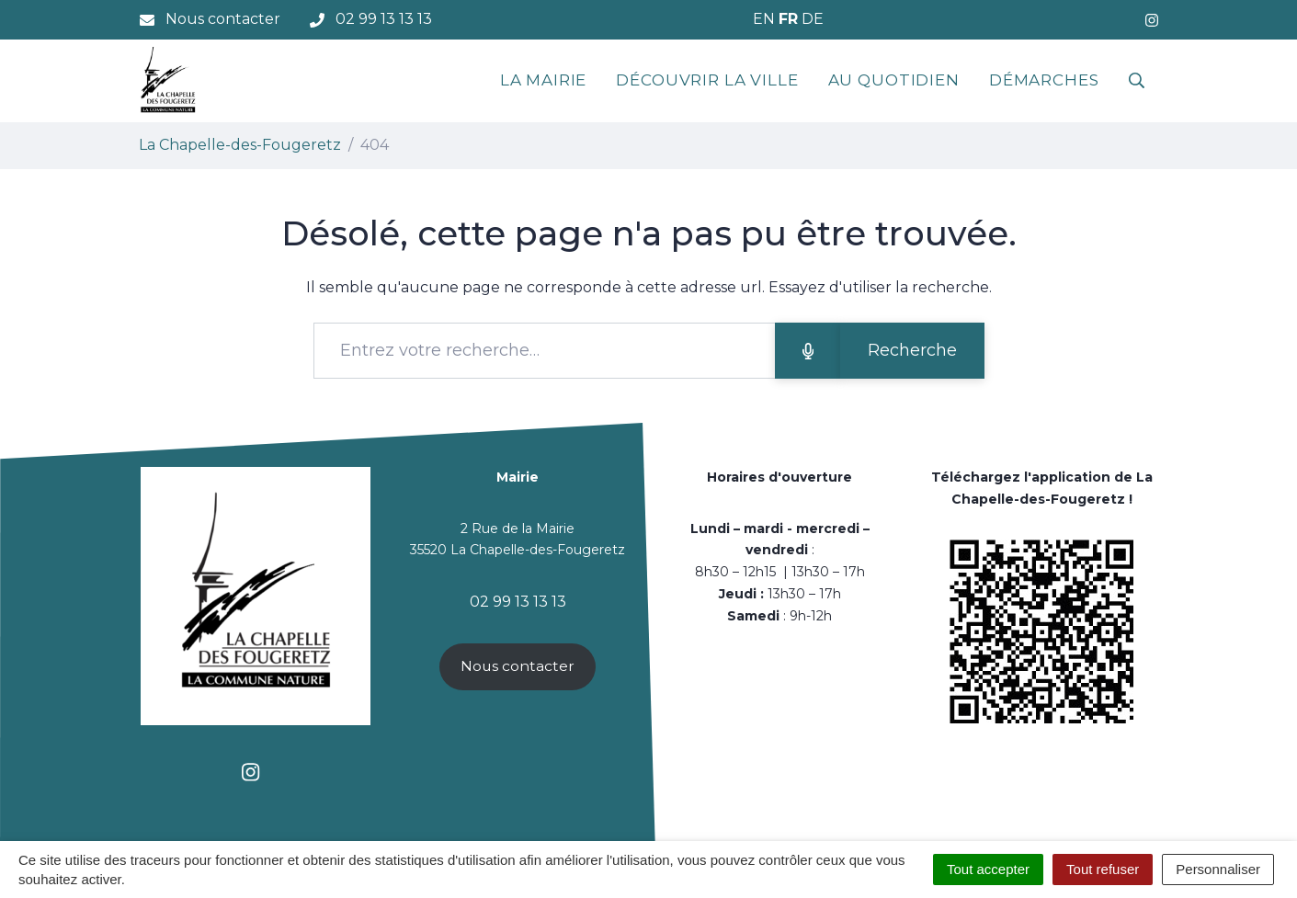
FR (788, 19)
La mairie (543, 80)
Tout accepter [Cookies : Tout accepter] (988, 869)
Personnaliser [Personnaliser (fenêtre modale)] (1218, 869)
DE (813, 19)
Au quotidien (894, 80)
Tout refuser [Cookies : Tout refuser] (1102, 869)
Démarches (1044, 80)
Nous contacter (518, 666)
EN (764, 19)
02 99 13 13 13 (518, 601)
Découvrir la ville (707, 80)
